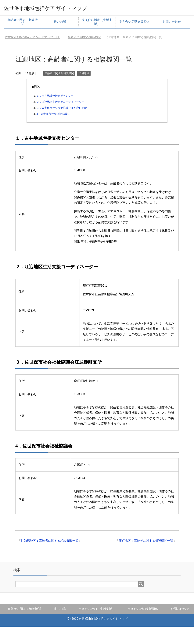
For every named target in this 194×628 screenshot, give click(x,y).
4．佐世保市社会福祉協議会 (53, 115)
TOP (32, 38)
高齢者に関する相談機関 (22, 23)
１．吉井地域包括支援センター (55, 97)
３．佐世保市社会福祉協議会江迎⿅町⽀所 (61, 109)
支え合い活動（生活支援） (97, 23)
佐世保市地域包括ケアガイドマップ (59, 8)
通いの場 (60, 23)
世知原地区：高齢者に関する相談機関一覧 (49, 542)
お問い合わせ (172, 23)
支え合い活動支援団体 (134, 23)
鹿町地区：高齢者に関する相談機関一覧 (146, 542)
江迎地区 (84, 74)
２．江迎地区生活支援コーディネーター (60, 103)
